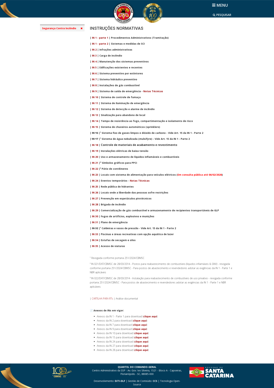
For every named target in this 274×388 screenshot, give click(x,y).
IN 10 (95, 97)
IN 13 (95, 115)
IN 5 (94, 67)
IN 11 (95, 103)
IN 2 (94, 49)
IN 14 (95, 121)
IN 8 (94, 85)
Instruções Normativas (60, 68)
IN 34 (95, 240)
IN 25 (95, 186)
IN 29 (95, 210)
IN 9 (94, 91)
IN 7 (94, 79)
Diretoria (51, 55)
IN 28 (95, 204)
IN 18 (95, 145)
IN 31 (95, 222)
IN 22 (95, 168)
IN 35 (95, 246)
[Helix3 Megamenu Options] (220, 5)
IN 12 (95, 109)
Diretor (50, 49)
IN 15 (95, 127)
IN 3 (94, 55)
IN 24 (95, 180)
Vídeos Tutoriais (56, 82)
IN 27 (95, 198)
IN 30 (95, 216)
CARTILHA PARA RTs (102, 298)
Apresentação (54, 42)
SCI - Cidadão (54, 35)
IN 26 (95, 192)
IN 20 (95, 156)
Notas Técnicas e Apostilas (62, 75)
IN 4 (94, 61)
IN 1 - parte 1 (100, 37)
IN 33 (95, 234)
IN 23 (95, 174)
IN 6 (94, 73)
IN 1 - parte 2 (100, 43)
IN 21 (95, 162)
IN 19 (95, 151)
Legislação (52, 62)
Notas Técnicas (153, 91)
